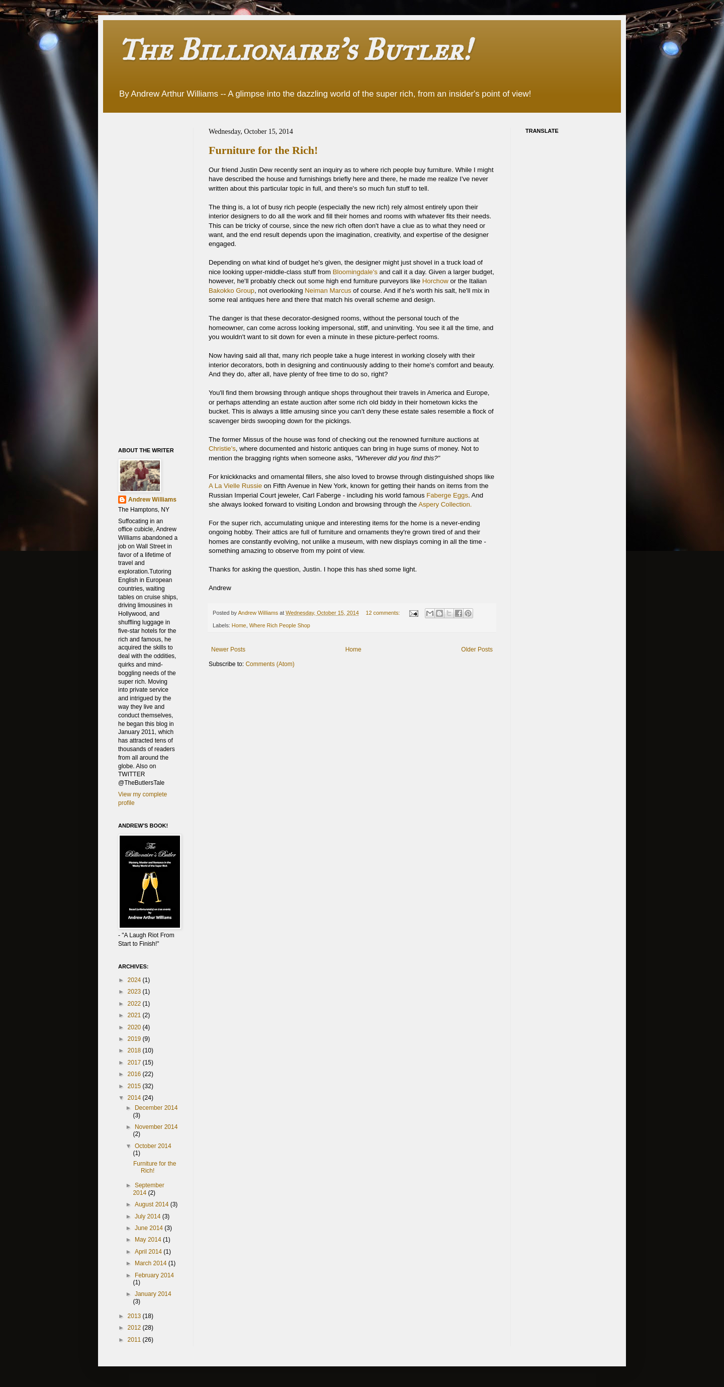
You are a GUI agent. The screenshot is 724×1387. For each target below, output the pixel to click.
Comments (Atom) (269, 664)
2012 (135, 1327)
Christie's (222, 448)
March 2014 (151, 1263)
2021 (135, 1015)
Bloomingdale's (356, 272)
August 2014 (152, 1204)
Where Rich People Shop (279, 625)
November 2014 (156, 1126)
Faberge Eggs (447, 495)
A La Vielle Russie (236, 485)
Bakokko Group (231, 290)
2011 (135, 1339)
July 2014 (148, 1216)
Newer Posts (228, 649)
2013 (135, 1316)
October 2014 (153, 1146)
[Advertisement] (158, 279)
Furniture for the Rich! (263, 150)
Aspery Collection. (445, 504)
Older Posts (477, 649)
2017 (135, 1062)
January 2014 (153, 1293)
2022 (135, 1003)
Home (239, 625)
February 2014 (154, 1275)
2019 (135, 1038)
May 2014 (149, 1239)
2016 (135, 1074)
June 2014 (149, 1228)
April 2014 (149, 1251)
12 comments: (383, 613)
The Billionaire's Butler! (294, 49)
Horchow (435, 281)
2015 (135, 1086)
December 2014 (156, 1107)
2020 (135, 1027)
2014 (135, 1097)
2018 (135, 1050)
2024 (135, 980)
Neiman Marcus (328, 290)
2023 (135, 991)
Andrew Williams (152, 499)
